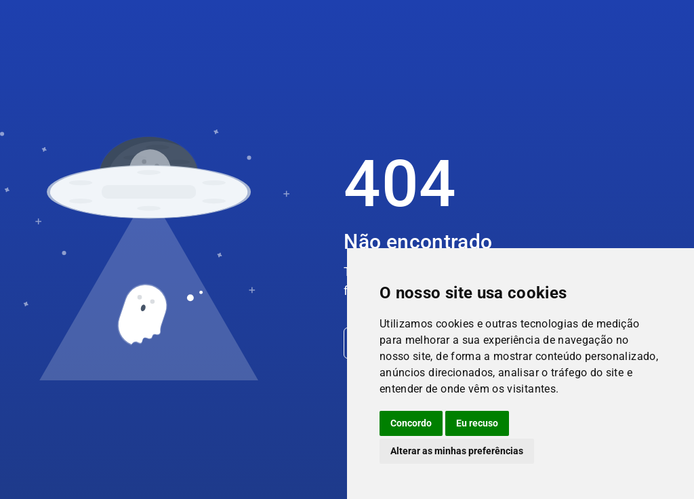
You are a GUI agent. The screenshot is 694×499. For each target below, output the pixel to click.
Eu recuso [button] (477, 423)
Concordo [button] (411, 423)
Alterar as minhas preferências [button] (456, 450)
